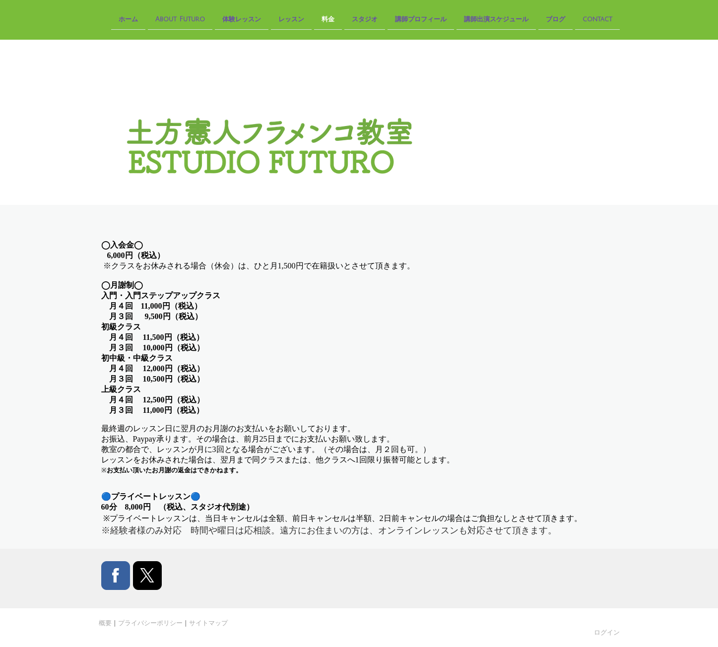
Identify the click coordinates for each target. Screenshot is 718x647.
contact (597, 18)
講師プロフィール (421, 18)
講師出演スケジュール (496, 18)
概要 (105, 622)
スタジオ (365, 18)
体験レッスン (241, 18)
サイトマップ (208, 622)
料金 (328, 18)
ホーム (128, 18)
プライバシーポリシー (150, 622)
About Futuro (180, 18)
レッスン (291, 18)
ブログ (555, 18)
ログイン (607, 632)
